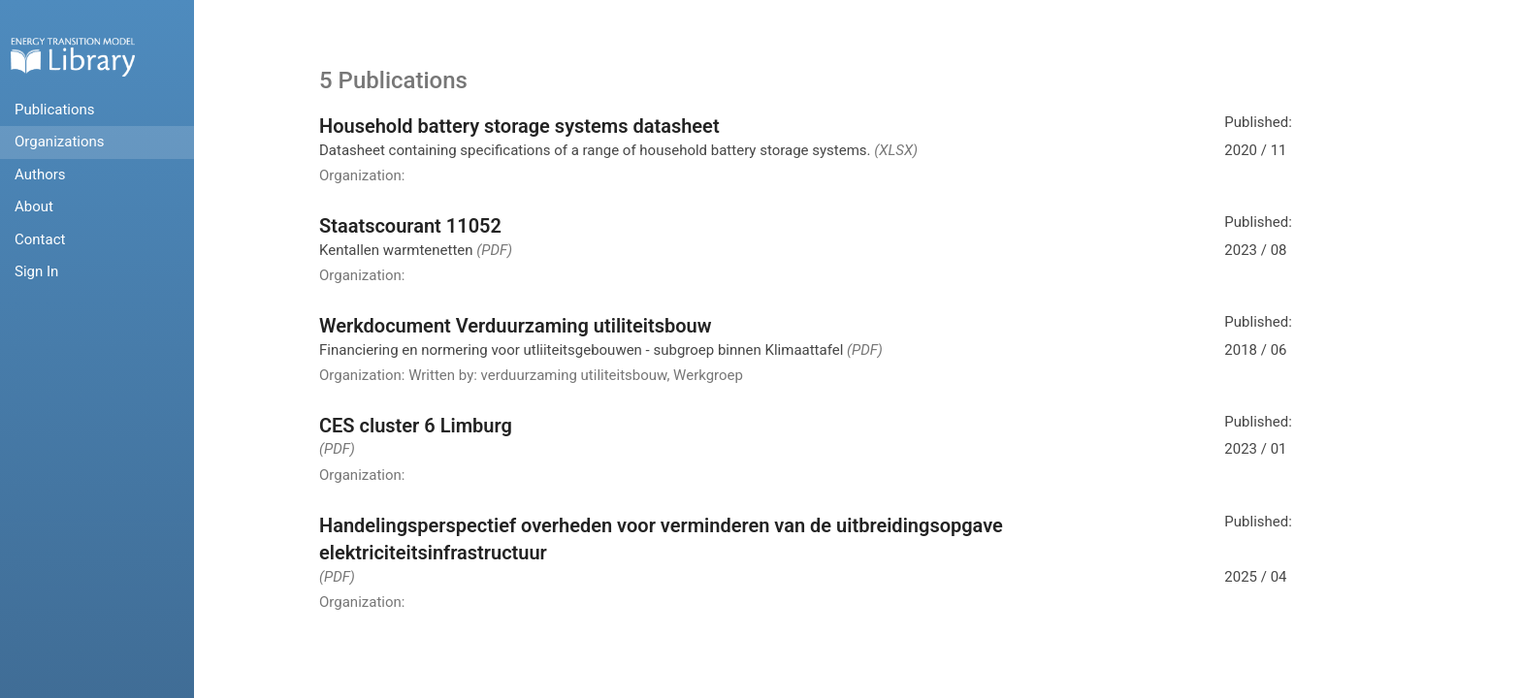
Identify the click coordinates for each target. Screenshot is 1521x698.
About (34, 206)
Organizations (60, 141)
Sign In (36, 271)
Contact (40, 239)
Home (73, 57)
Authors (40, 174)
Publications (55, 109)
